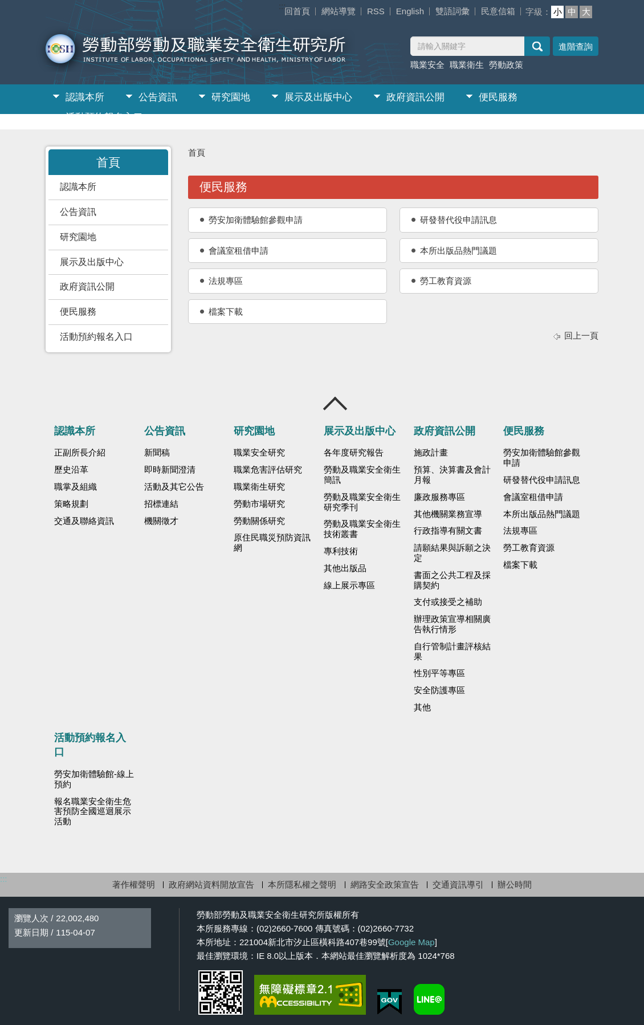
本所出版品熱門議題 (458, 250)
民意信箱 (498, 11)
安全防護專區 (439, 690)
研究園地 (230, 97)
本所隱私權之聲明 (302, 884)
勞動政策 (506, 65)
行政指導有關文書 (448, 530)
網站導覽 (338, 11)
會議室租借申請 (238, 250)
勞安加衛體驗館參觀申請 (256, 220)
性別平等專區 (439, 673)
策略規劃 (71, 504)
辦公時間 (515, 884)
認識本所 (85, 97)
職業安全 (427, 65)
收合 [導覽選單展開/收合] (335, 403)
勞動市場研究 (259, 504)
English (410, 11)
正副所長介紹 (79, 452)
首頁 (196, 152)
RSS (376, 11)
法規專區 (226, 281)
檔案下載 (226, 311)
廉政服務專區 (439, 497)
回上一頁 (581, 335)
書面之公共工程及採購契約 (452, 580)
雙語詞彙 (452, 11)
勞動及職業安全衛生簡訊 (362, 475)
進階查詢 (576, 46)
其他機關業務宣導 (448, 514)
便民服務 (498, 97)
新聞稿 (157, 452)
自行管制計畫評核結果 (452, 651)
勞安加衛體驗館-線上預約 (94, 779)
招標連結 (161, 504)
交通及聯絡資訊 (84, 521)
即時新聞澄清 (169, 469)
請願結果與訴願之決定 (452, 553)
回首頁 (297, 11)
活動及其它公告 (174, 486)
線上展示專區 (349, 585)
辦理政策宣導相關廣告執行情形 (452, 624)
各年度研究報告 (354, 452)
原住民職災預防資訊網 (272, 542)
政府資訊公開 (415, 97)
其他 (422, 707)
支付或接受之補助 (448, 602)
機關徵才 (161, 521)
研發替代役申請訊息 (458, 220)
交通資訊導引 (458, 884)
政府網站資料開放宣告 (211, 884)
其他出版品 (345, 568)
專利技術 (341, 551)
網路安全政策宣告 (384, 884)
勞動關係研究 (259, 521)
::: (282, 6)
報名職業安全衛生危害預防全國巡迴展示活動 (92, 812)
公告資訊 (157, 97)
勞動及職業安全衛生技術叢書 (362, 529)
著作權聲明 (133, 884)
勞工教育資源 (445, 281)
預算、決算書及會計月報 (452, 475)
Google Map (411, 942)
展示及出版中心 (318, 97)
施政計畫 (431, 452)
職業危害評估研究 (268, 469)
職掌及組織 (75, 486)
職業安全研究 (259, 452)
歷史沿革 (71, 469)
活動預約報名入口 (104, 117)
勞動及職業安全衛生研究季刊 (362, 502)
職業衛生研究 (259, 486)
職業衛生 (467, 65)
